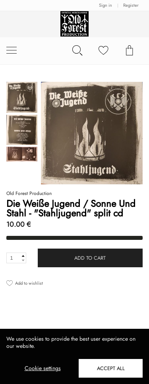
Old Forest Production (29, 193)
